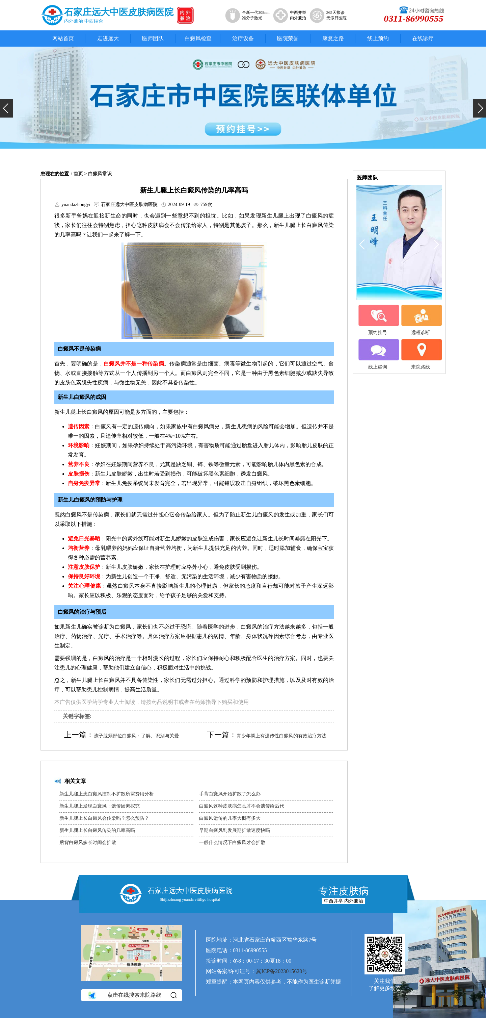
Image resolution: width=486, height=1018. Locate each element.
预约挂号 (377, 320)
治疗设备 (243, 38)
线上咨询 (377, 354)
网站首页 (63, 38)
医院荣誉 (288, 38)
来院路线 (420, 354)
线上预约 (378, 38)
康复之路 (333, 38)
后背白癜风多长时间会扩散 (87, 842)
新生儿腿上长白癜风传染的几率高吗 (97, 830)
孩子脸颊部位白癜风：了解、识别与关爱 (136, 735)
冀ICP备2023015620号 (281, 971)
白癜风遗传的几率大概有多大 (230, 818)
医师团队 (153, 38)
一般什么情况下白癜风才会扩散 (232, 842)
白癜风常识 (100, 173)
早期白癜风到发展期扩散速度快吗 (234, 830)
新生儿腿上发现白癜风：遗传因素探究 (99, 806)
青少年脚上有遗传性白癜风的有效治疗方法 (281, 735)
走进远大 (108, 38)
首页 (78, 173)
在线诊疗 (423, 38)
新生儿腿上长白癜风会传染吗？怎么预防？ (104, 818)
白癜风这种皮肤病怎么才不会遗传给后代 (241, 806)
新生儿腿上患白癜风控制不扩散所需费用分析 (106, 793)
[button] (6, 108)
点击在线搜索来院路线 (132, 995)
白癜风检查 (198, 38)
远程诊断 (420, 320)
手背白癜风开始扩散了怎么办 (230, 793)
